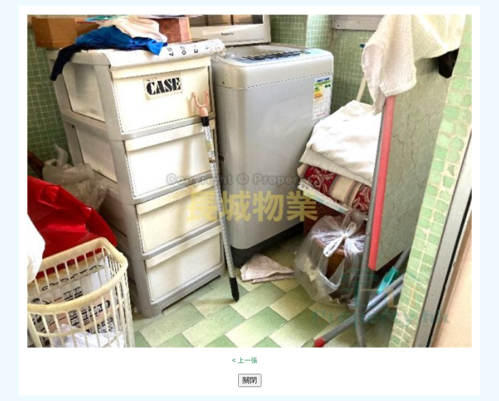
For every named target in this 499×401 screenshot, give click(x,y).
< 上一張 (245, 360)
